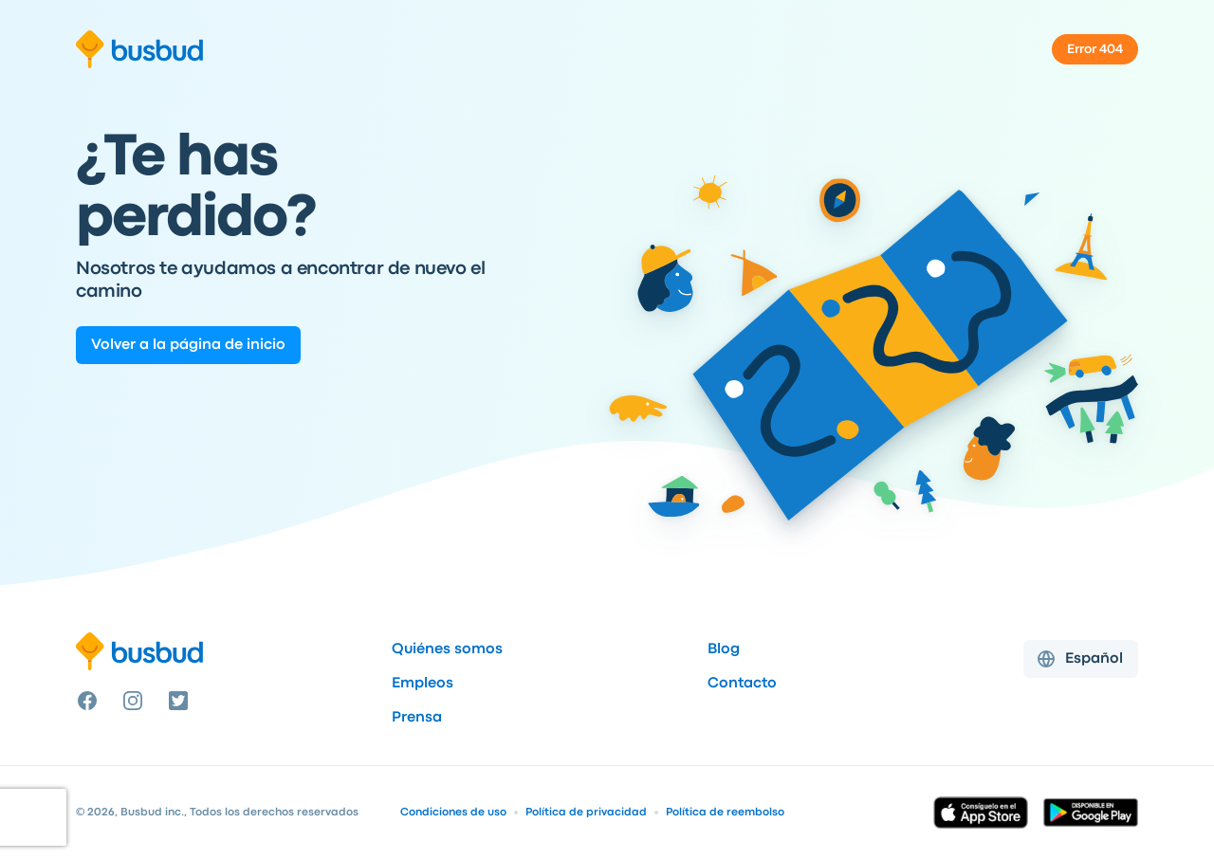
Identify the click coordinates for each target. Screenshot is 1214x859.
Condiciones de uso (453, 812)
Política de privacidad (586, 812)
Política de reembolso (725, 812)
